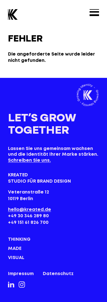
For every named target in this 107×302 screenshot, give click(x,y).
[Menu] (94, 12)
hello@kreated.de (29, 210)
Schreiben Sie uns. (29, 160)
